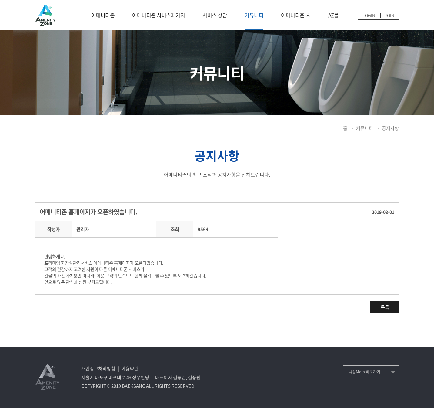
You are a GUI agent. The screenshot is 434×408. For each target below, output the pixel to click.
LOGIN (368, 15)
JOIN (389, 15)
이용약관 (129, 368)
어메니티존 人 (296, 15)
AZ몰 (333, 15)
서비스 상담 (214, 15)
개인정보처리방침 (98, 368)
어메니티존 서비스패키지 (158, 15)
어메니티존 (103, 15)
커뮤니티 (254, 15)
